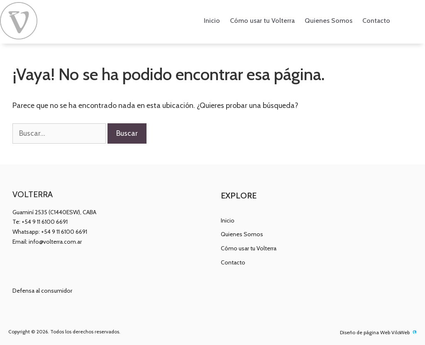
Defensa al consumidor (42, 290)
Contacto (376, 20)
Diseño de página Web (365, 332)
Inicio (212, 20)
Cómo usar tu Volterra (262, 20)
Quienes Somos (328, 20)
